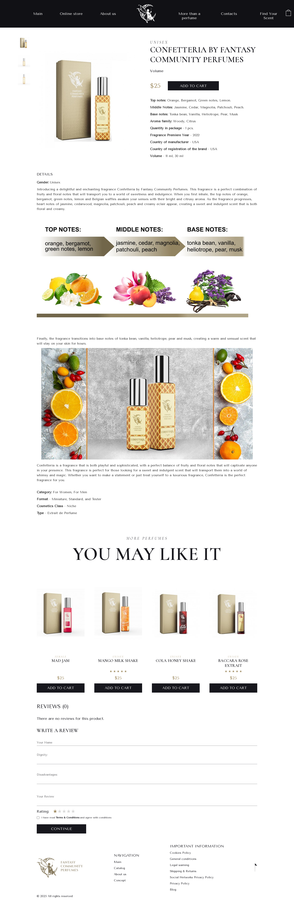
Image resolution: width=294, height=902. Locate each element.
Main (37, 14)
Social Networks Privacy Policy (192, 877)
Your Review (45, 796)
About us (108, 14)
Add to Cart (60, 688)
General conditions (183, 859)
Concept (120, 880)
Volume (157, 71)
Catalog (119, 868)
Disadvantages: (47, 774)
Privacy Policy (179, 883)
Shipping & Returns (183, 871)
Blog (173, 889)
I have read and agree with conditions (74, 817)
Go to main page (60, 867)
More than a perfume (189, 16)
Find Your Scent (268, 16)
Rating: (43, 811)
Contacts (229, 14)
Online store (71, 14)
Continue (61, 829)
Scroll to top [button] (256, 868)
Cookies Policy (180, 853)
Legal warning (179, 865)
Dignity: (42, 755)
